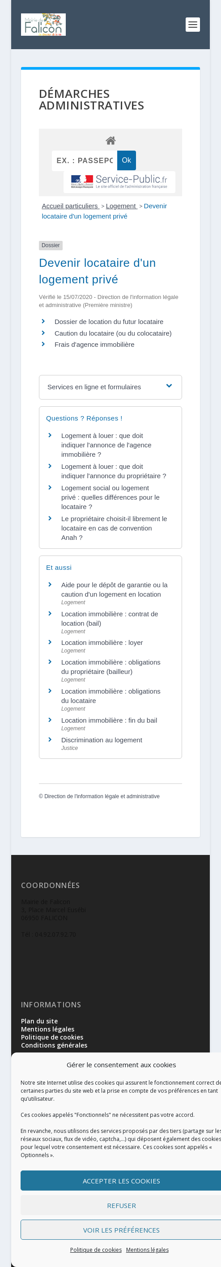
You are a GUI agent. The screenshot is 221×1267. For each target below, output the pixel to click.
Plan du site (39, 1021)
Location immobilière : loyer (102, 642)
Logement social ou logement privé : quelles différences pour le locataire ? (110, 497)
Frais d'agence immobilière (95, 344)
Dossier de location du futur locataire (109, 321)
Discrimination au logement (101, 740)
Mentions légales (147, 1250)
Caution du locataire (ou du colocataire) (113, 333)
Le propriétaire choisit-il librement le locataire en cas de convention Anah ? (114, 528)
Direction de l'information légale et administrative (102, 796)
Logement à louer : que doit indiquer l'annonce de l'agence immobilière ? (106, 445)
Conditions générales (54, 1045)
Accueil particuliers (70, 206)
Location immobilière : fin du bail (109, 720)
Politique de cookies (96, 1250)
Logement (122, 206)
